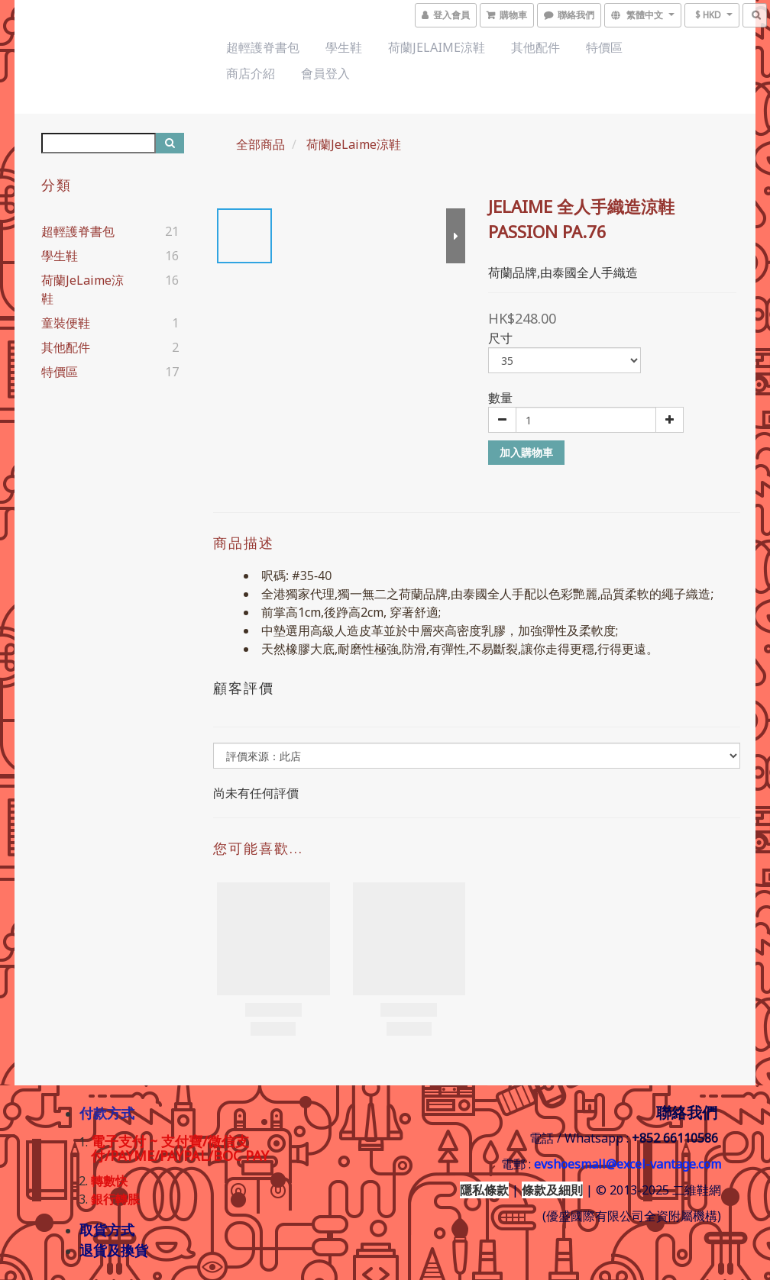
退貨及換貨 (113, 1250)
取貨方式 (106, 1229)
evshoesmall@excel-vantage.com (627, 1164)
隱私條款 (484, 1190)
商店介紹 (250, 73)
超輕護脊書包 (262, 47)
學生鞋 (343, 47)
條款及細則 (552, 1190)
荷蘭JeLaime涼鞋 (436, 47)
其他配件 (535, 47)
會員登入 (325, 73)
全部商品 (260, 144)
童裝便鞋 (65, 322)
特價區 (604, 47)
